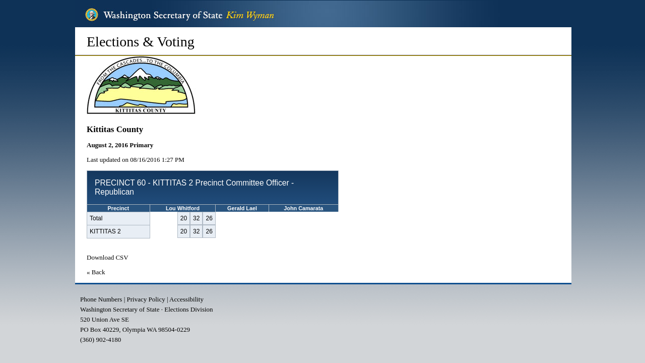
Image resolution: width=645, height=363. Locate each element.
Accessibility (186, 299)
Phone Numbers (101, 299)
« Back (96, 272)
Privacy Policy (146, 299)
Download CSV (107, 257)
